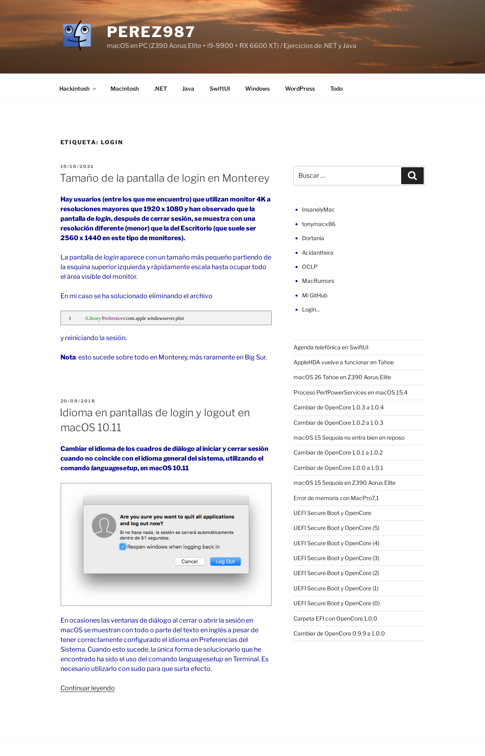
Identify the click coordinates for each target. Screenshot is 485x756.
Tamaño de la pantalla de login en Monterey (165, 178)
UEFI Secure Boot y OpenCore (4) (336, 543)
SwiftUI (220, 88)
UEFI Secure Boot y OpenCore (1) (336, 588)
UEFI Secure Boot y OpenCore (332, 512)
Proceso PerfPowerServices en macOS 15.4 (350, 392)
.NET (160, 88)
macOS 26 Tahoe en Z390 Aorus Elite (342, 377)
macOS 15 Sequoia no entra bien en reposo (348, 437)
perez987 (151, 32)
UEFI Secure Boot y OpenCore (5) (336, 527)
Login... (311, 309)
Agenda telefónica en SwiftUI (330, 347)
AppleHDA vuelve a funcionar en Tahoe (343, 362)
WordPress (300, 88)
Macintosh (124, 88)
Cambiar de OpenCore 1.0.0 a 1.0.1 (338, 467)
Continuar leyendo (87, 688)
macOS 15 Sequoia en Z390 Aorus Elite (344, 482)
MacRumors (318, 280)
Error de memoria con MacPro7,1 (336, 497)
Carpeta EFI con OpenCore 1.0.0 (335, 618)
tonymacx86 (318, 223)
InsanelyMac (318, 209)
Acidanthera (317, 252)
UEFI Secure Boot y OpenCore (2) (336, 572)
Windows (257, 88)
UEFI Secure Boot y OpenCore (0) (336, 603)
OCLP (310, 266)
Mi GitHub (314, 295)
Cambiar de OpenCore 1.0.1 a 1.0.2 (338, 452)
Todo (336, 88)
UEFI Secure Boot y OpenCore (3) (336, 558)
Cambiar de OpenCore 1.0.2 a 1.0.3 (338, 422)
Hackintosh (78, 88)
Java (188, 88)
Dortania (313, 238)
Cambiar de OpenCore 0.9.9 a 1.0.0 (339, 633)
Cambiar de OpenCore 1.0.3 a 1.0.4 (338, 407)
